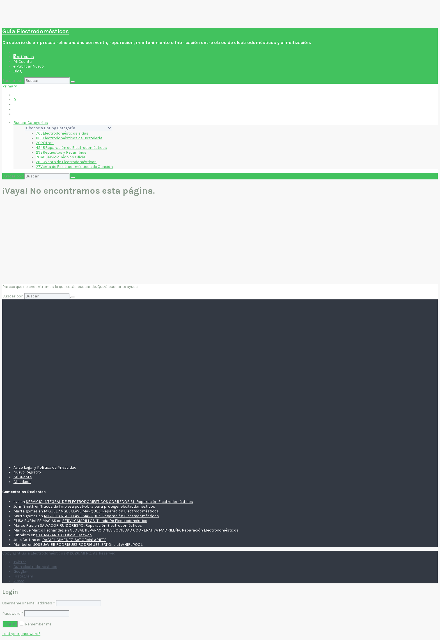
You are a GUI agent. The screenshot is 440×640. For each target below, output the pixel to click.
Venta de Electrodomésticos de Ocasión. (74, 166)
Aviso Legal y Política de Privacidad (44, 467)
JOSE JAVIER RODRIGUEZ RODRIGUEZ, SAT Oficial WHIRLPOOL (88, 544)
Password (12, 613)
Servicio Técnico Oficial (61, 157)
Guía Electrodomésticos (35, 31)
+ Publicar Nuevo (28, 66)
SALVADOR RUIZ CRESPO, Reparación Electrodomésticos (91, 525)
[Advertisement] (220, 241)
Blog (17, 71)
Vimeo (18, 581)
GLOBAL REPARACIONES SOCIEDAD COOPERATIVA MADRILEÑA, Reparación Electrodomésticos (154, 530)
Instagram (23, 576)
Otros (45, 142)
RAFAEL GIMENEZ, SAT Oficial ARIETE (74, 539)
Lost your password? (21, 633)
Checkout (22, 481)
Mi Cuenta (22, 61)
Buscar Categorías (30, 122)
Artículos (23, 56)
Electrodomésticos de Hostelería (69, 138)
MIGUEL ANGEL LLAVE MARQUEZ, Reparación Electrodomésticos (101, 511)
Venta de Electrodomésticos (66, 162)
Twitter (19, 562)
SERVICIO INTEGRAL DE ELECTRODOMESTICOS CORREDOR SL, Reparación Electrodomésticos (109, 501)
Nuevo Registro (27, 472)
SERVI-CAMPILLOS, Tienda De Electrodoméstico (104, 520)
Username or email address (28, 603)
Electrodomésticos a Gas (62, 133)
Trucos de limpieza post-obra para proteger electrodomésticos (97, 506)
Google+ (20, 571)
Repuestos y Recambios (61, 152)
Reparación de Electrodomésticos (71, 147)
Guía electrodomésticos (35, 566)
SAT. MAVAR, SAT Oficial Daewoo (64, 535)
